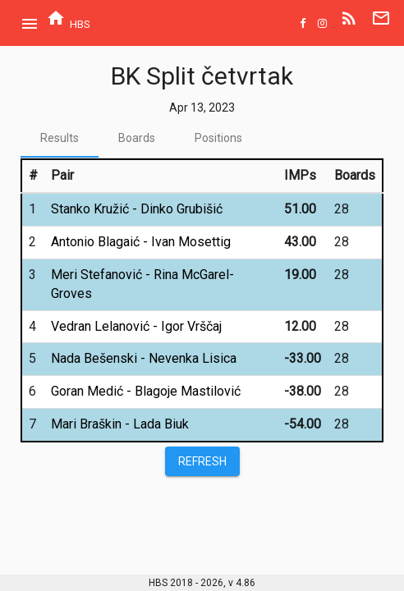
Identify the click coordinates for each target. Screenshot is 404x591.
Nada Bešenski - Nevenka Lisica (143, 358)
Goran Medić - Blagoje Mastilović (146, 391)
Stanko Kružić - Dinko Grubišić (137, 209)
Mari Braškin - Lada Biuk (120, 424)
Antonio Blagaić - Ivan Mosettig (141, 242)
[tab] (60, 138)
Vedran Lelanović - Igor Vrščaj (136, 326)
